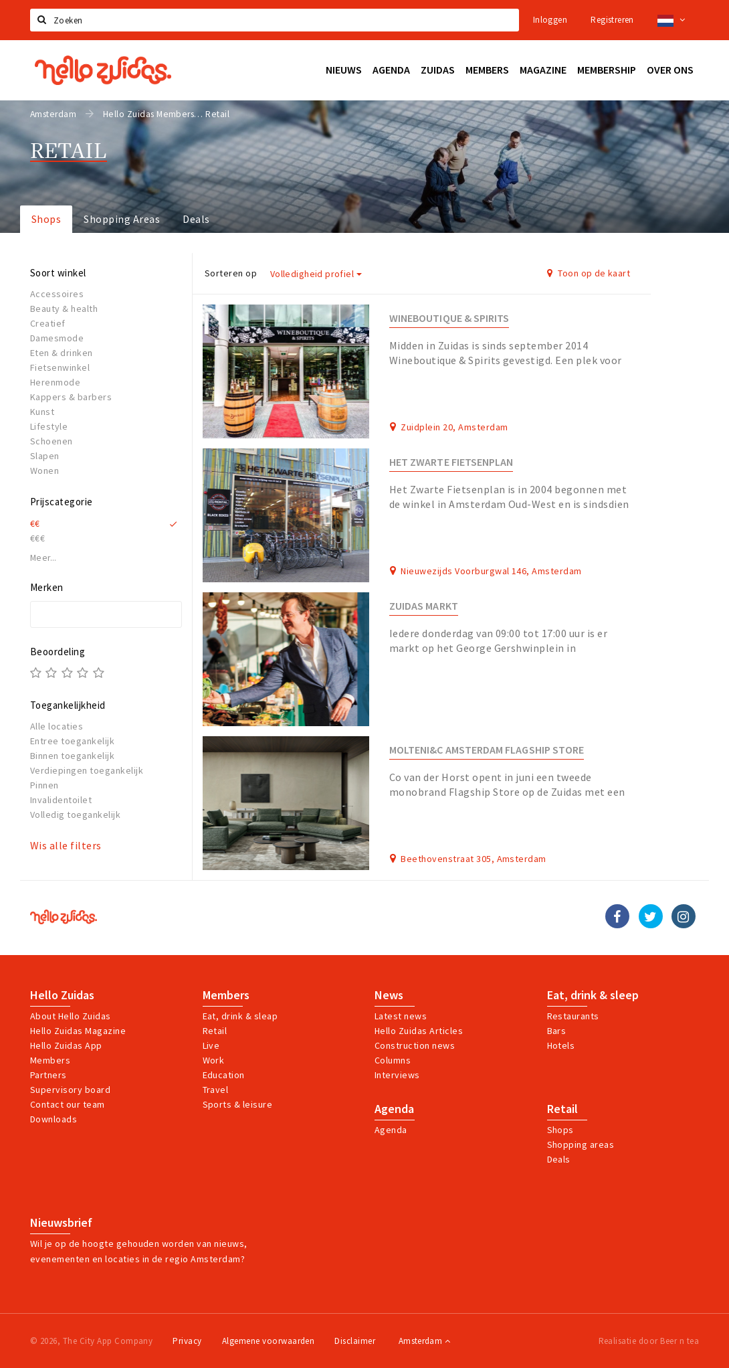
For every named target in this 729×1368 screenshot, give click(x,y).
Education (224, 1075)
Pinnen (44, 785)
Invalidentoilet (61, 800)
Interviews (397, 1075)
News (389, 995)
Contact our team (67, 1104)
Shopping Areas (122, 219)
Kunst (42, 412)
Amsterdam (424, 1341)
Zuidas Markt (423, 606)
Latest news (401, 1016)
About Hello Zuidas (70, 1016)
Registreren (612, 19)
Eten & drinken (61, 353)
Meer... (43, 558)
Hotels (561, 1045)
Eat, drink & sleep (593, 995)
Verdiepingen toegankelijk (86, 770)
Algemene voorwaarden (268, 1341)
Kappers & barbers (71, 397)
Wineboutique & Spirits (449, 318)
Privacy (187, 1341)
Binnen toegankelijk (72, 756)
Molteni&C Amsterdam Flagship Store (486, 750)
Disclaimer (354, 1341)
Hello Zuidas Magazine (78, 1031)
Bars (556, 1031)
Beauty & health (64, 309)
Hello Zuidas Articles (419, 1031)
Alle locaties (56, 726)
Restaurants (573, 1016)
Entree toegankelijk (72, 741)
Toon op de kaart (589, 273)
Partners (48, 1075)
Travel (216, 1090)
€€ (35, 523)
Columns (393, 1060)
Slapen (45, 456)
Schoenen (51, 441)
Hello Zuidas (62, 995)
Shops (46, 219)
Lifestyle (49, 426)
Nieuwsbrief (61, 1222)
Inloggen (550, 19)
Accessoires (57, 294)
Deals (196, 219)
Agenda (394, 1109)
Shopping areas (581, 1144)
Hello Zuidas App (66, 1045)
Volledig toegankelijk (75, 814)
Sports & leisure (238, 1104)
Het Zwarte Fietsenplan (451, 462)
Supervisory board (70, 1090)
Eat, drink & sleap (240, 1016)
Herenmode (55, 382)
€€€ (37, 538)
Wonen (44, 470)
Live (211, 1045)
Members (50, 1060)
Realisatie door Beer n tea (649, 1341)
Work (214, 1060)
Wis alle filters (66, 845)
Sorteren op (231, 273)
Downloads (53, 1119)
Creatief (48, 323)
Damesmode (57, 338)
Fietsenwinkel (60, 367)
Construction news (415, 1045)
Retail (215, 1031)
